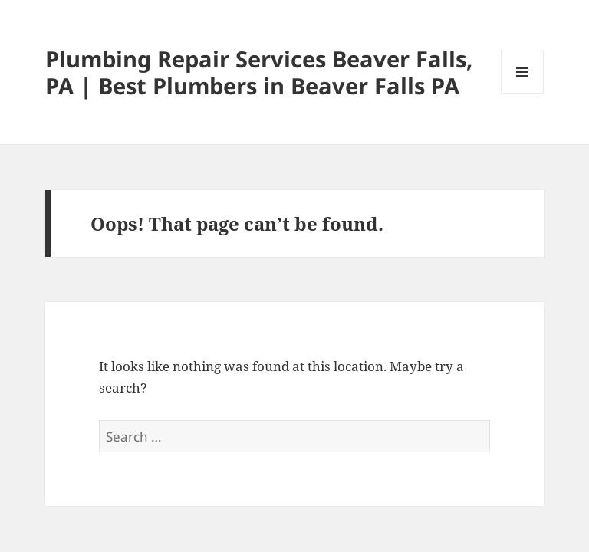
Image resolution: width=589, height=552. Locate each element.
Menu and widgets (523, 93)
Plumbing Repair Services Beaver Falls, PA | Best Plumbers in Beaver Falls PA (258, 72)
